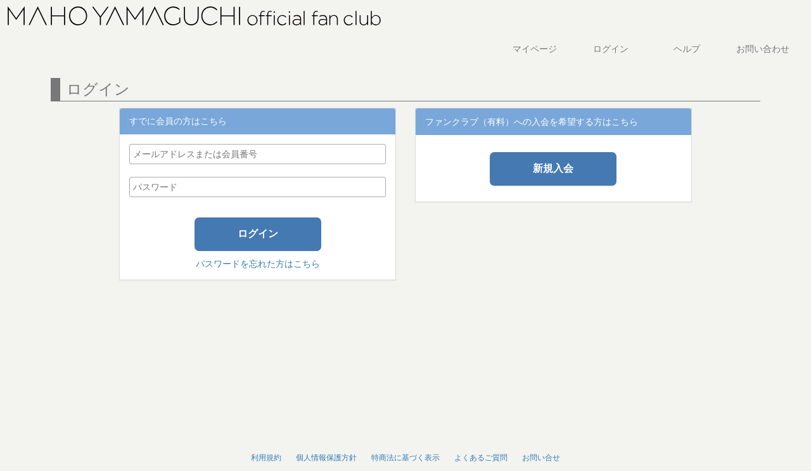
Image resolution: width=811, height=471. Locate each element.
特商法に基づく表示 (405, 457)
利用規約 (266, 457)
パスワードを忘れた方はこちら (258, 264)
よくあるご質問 (481, 457)
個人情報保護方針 (326, 457)
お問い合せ (541, 457)
